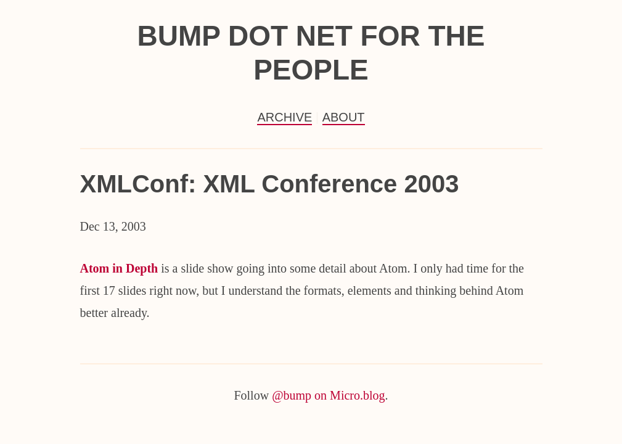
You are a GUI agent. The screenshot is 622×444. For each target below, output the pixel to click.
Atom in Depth (119, 268)
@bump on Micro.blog (328, 395)
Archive (284, 117)
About (343, 117)
